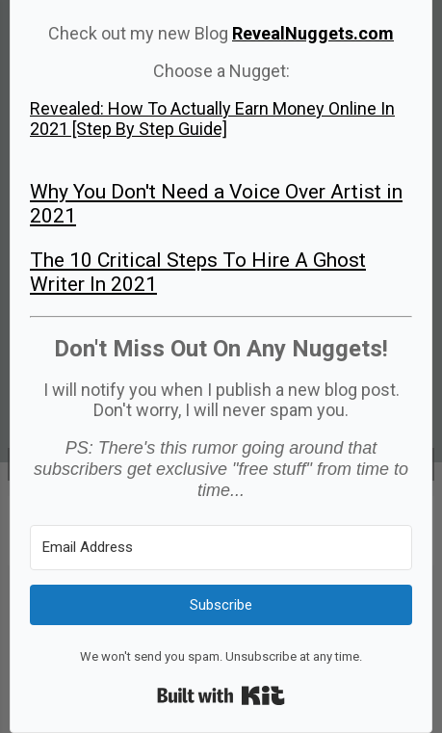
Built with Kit (221, 695)
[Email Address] (221, 547)
